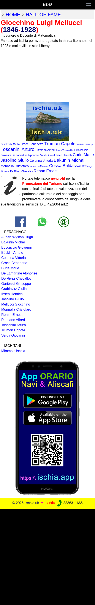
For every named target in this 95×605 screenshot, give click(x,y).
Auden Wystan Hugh (65, 150)
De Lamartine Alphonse (25, 155)
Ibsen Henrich (64, 155)
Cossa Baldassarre (67, 165)
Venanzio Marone (39, 166)
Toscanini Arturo (18, 149)
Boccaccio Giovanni (16, 247)
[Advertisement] (47, 556)
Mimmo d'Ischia (13, 351)
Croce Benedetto (32, 144)
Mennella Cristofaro (15, 166)
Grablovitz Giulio (10, 144)
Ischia (49, 502)
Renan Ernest (45, 171)
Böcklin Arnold (47, 155)
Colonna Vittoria (41, 160)
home (13, 14)
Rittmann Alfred (45, 150)
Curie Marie (83, 154)
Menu (47, 4)
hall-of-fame (43, 14)
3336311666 (69, 503)
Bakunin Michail (69, 160)
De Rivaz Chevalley (21, 171)
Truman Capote (60, 143)
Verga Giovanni (13, 335)
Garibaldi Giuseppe (85, 144)
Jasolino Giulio (15, 160)
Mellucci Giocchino (15, 304)
